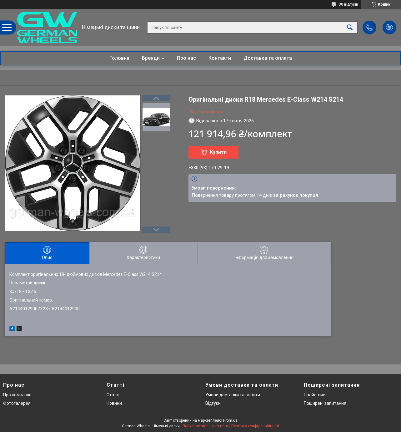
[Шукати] (349, 27)
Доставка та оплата (267, 58)
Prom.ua (230, 420)
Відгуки (213, 403)
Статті (113, 394)
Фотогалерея (17, 403)
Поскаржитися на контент (205, 426)
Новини (114, 403)
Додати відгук (389, 27)
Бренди (151, 58)
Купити (218, 152)
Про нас (186, 58)
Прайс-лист (315, 394)
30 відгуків (348, 4)
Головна (119, 58)
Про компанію (17, 394)
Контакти (219, 58)
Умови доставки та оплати (232, 394)
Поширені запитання (325, 403)
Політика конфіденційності (255, 426)
